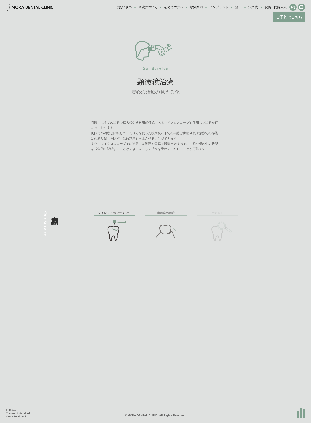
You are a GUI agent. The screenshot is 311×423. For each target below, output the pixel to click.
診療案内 (196, 7)
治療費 (253, 7)
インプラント (218, 7)
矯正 (238, 7)
